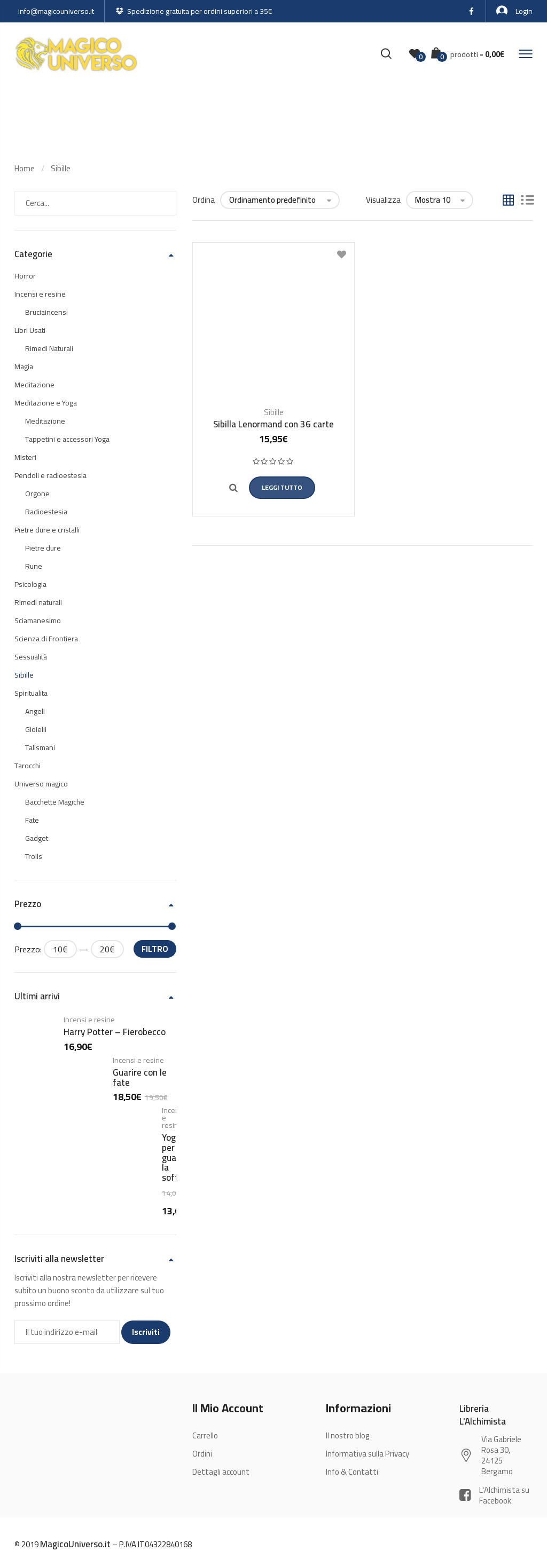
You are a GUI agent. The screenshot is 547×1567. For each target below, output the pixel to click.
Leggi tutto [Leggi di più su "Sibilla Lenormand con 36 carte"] (281, 488)
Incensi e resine (40, 294)
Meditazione (34, 385)
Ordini (202, 1453)
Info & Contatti (352, 1471)
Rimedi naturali (38, 602)
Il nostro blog (348, 1435)
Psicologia (30, 584)
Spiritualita (31, 693)
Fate (32, 820)
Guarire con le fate (140, 1077)
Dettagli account (220, 1471)
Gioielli (35, 729)
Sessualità (30, 657)
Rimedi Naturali (49, 348)
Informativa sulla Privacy (367, 1453)
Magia (23, 366)
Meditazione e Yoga (45, 403)
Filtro (155, 949)
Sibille (61, 168)
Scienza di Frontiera (46, 639)
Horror (25, 276)
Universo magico (41, 784)
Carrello (205, 1435)
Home (24, 168)
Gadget (36, 838)
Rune (33, 566)
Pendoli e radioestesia (50, 475)
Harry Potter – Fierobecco (115, 1031)
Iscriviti (146, 1332)
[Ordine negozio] (280, 200)
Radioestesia (46, 512)
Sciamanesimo (37, 620)
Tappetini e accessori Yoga (67, 439)
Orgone (37, 493)
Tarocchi (27, 766)
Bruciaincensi (46, 312)
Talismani (40, 747)
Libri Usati (29, 330)
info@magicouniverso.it (56, 11)
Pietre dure (43, 548)
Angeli (35, 711)
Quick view (229, 488)
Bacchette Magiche (54, 802)
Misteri (25, 457)
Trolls (33, 856)
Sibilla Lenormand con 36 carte (273, 424)
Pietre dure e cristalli (47, 530)
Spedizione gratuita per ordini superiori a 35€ (193, 11)
